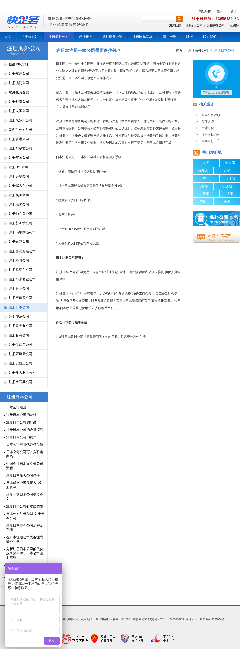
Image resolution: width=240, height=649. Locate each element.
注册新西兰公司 (20, 344)
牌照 (189, 37)
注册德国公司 (19, 204)
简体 (233, 11)
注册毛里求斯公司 (22, 232)
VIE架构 (234, 25)
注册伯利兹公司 (20, 214)
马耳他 (230, 178)
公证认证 (207, 121)
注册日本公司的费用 (21, 437)
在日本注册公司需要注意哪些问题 (24, 539)
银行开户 (85, 37)
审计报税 (169, 37)
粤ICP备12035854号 (212, 619)
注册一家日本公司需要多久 (24, 497)
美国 (206, 162)
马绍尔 (203, 186)
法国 (230, 194)
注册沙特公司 (19, 260)
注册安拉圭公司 (20, 363)
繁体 (220, 11)
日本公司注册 (16, 407)
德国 (206, 194)
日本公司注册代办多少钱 (24, 444)
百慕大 (203, 170)
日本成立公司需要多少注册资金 (24, 485)
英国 (203, 201)
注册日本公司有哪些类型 (24, 506)
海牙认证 (175, 25)
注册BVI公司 (194, 25)
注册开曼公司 (215, 25)
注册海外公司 (58, 37)
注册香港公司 (19, 139)
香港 (227, 201)
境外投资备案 (19, 92)
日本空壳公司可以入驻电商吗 (24, 454)
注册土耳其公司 (20, 382)
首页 (8, 37)
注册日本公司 (19, 307)
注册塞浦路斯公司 (22, 251)
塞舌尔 (230, 162)
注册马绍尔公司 (20, 270)
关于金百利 (30, 37)
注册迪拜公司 (19, 242)
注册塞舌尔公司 (20, 186)
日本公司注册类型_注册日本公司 (25, 516)
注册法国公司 (19, 111)
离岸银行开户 (210, 141)
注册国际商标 (142, 37)
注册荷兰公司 (19, 288)
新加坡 (227, 186)
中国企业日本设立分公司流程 (24, 466)
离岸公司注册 (210, 115)
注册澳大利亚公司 (22, 372)
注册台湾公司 (19, 335)
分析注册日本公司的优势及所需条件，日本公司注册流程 (24, 553)
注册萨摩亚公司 (20, 298)
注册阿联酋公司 (20, 148)
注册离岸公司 (19, 73)
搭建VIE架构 (18, 64)
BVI (206, 178)
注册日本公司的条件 (21, 415)
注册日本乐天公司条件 (23, 475)
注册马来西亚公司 (22, 279)
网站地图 (205, 11)
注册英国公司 (19, 158)
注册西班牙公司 (20, 354)
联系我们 (209, 37)
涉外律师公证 (112, 37)
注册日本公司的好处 (21, 422)
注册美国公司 (19, 195)
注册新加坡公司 (20, 223)
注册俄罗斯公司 (20, 120)
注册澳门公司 (19, 83)
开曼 (227, 170)
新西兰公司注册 (20, 130)
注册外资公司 (19, 101)
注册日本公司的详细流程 (24, 429)
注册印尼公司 (19, 316)
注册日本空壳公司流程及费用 (24, 528)
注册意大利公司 (20, 326)
